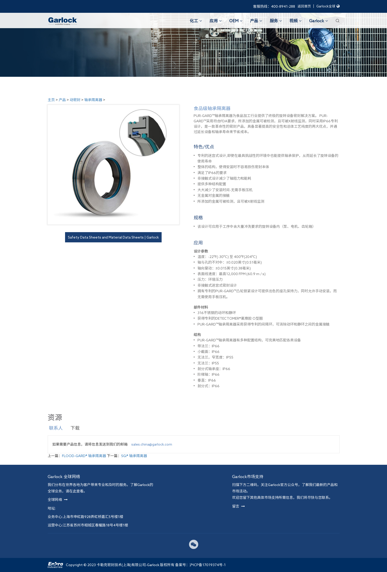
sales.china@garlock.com (151, 444)
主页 (51, 100)
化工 (196, 21)
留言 (238, 506)
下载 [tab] (75, 428)
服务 (276, 21)
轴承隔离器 (93, 100)
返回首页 (304, 6)
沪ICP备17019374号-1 (208, 565)
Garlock (318, 21)
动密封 (75, 100)
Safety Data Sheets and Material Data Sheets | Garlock (113, 237)
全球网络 (58, 499)
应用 (216, 21)
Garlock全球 (328, 6)
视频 (295, 21)
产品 (256, 21)
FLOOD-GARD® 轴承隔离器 (84, 456)
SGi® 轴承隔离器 (134, 456)
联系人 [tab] (56, 428)
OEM (235, 21)
